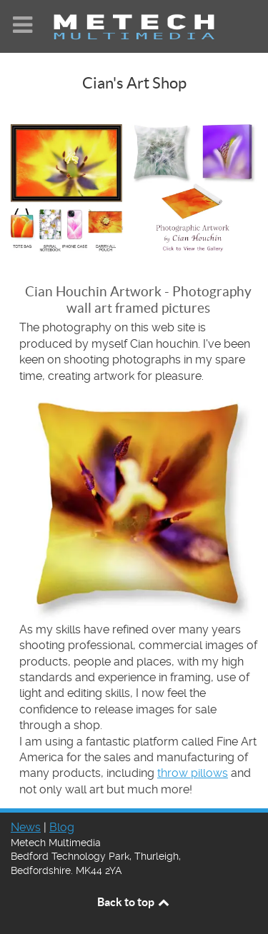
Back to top (134, 901)
